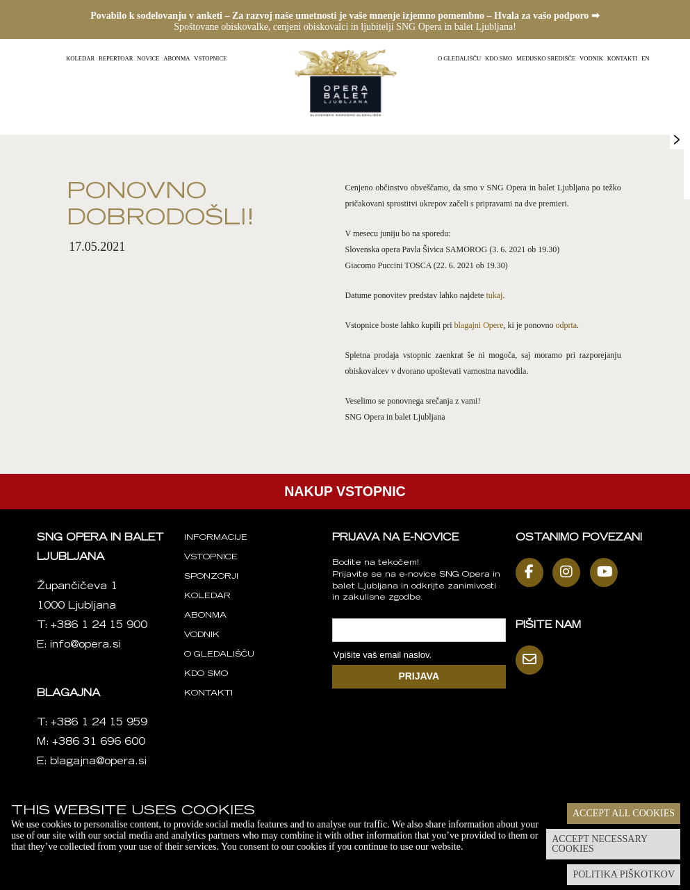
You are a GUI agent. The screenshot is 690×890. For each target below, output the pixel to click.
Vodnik (591, 58)
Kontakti (622, 58)
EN (645, 58)
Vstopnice (210, 58)
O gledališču (459, 58)
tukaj (494, 295)
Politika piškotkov (624, 874)
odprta (566, 325)
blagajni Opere (478, 325)
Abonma (176, 58)
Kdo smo (498, 58)
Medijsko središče (545, 58)
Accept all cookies (624, 813)
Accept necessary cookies (600, 844)
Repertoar (116, 58)
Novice (148, 58)
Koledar (80, 58)
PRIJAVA (418, 676)
